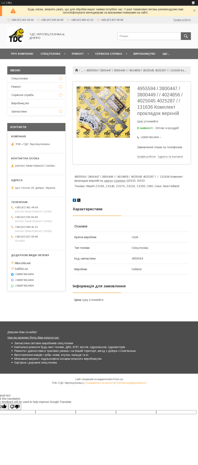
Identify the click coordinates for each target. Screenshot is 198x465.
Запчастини (19, 111)
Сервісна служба (108, 53)
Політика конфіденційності (131, 383)
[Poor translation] (14, 406)
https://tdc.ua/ (23, 262)
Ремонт (78, 53)
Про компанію (22, 53)
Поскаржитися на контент (99, 383)
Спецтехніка (50, 53)
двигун (108, 180)
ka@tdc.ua (21, 268)
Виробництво (144, 53)
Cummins (120, 180)
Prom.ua (118, 379)
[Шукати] (186, 36)
